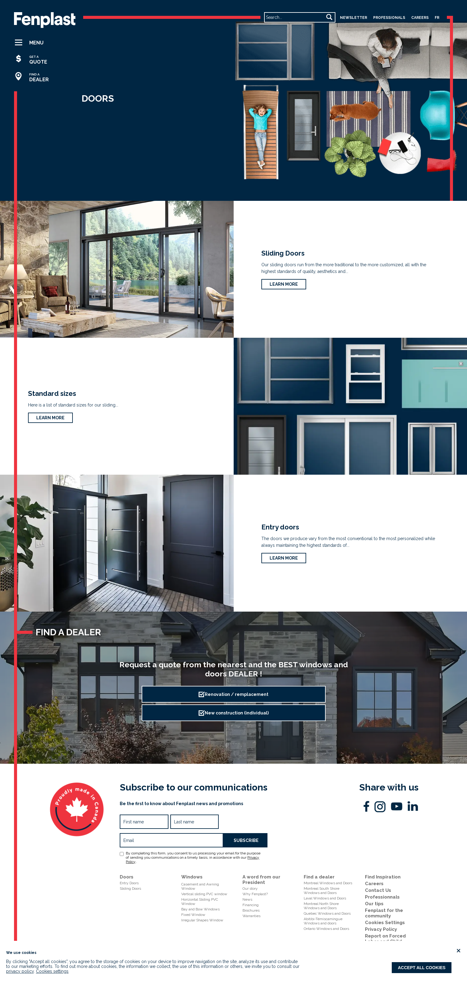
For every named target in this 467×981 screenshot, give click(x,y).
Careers (374, 883)
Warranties (251, 916)
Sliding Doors (283, 253)
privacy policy (20, 971)
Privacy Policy (381, 929)
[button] (34, 42)
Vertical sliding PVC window (204, 894)
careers (420, 18)
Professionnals (382, 897)
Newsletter (353, 18)
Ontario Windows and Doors (326, 929)
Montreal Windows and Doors (328, 883)
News (247, 899)
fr (437, 18)
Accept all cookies (421, 967)
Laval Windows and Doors (325, 898)
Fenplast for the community (384, 913)
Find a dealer (319, 877)
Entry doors (280, 527)
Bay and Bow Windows (200, 909)
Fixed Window (193, 915)
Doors (126, 877)
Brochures (251, 910)
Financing (250, 905)
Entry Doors (129, 883)
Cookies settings (52, 971)
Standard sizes (52, 393)
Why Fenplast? (255, 894)
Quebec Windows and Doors (327, 913)
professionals (389, 18)
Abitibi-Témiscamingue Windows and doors (323, 921)
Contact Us (378, 890)
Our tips (374, 903)
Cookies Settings (385, 922)
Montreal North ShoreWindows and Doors (321, 906)
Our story (250, 888)
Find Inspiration (383, 877)
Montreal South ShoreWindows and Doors (321, 890)
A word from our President (261, 879)
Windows (192, 877)
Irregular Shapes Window (202, 920)
